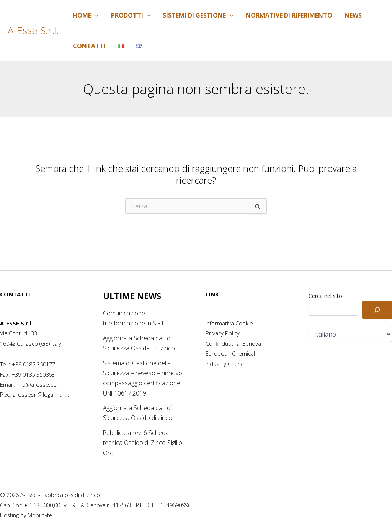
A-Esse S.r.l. (33, 30)
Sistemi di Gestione (198, 15)
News (353, 15)
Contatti (89, 46)
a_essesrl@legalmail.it (41, 394)
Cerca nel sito (325, 295)
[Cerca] (377, 310)
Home (86, 15)
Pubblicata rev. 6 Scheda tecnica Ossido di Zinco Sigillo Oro (143, 442)
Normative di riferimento (289, 15)
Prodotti (131, 15)
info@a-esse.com (39, 384)
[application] (95, 15)
